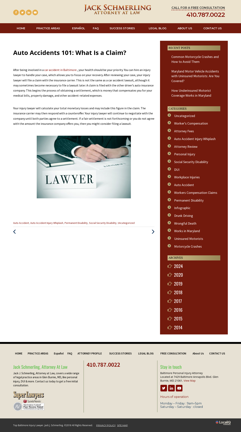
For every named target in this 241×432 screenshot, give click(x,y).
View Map (189, 380)
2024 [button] (178, 266)
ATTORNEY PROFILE (90, 353)
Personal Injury (184, 154)
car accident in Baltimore (60, 70)
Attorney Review (186, 146)
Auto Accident (21, 223)
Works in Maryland (187, 231)
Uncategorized (126, 223)
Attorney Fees (184, 131)
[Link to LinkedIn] (29, 12)
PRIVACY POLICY (106, 425)
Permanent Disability (76, 223)
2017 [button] (178, 300)
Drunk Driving (183, 215)
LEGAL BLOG (157, 28)
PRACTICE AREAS (48, 28)
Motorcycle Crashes (188, 246)
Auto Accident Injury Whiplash (46, 223)
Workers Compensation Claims (195, 192)
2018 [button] (178, 292)
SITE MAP (122, 425)
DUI (176, 169)
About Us (185, 28)
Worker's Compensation (191, 123)
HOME (21, 28)
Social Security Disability (103, 223)
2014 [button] (178, 327)
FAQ (96, 28)
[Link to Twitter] (22, 12)
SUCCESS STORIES (122, 28)
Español (78, 28)
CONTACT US (212, 28)
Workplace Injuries (187, 177)
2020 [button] (178, 274)
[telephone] (205, 15)
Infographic (182, 208)
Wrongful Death (185, 223)
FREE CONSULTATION (173, 353)
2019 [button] (178, 283)
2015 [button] (178, 318)
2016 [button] (178, 309)
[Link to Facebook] (16, 12)
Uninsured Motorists (188, 238)
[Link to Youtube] (35, 12)
